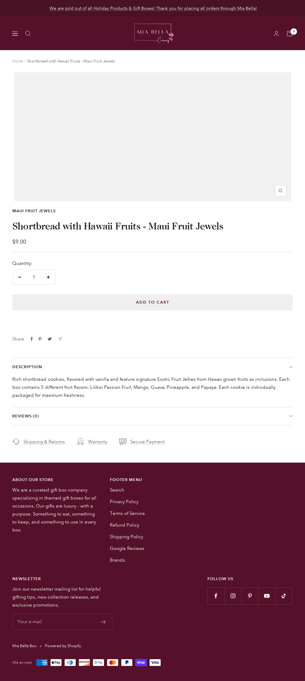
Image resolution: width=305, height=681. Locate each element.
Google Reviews (127, 548)
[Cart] (290, 33)
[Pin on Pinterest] (40, 339)
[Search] (28, 33)
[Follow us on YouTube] (266, 595)
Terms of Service (127, 513)
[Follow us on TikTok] (283, 595)
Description (152, 366)
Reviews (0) (152, 416)
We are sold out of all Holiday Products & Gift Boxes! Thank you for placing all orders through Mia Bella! (153, 8)
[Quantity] (34, 277)
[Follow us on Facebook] (215, 595)
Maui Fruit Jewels (34, 211)
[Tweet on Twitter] (49, 339)
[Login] (276, 33)
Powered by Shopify (63, 645)
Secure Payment (142, 441)
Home (17, 61)
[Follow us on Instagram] (232, 595)
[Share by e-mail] (60, 339)
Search (117, 490)
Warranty (92, 441)
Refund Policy (124, 525)
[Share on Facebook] (31, 339)
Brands (117, 560)
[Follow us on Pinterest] (249, 595)
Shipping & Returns (38, 441)
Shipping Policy (126, 537)
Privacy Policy (124, 501)
